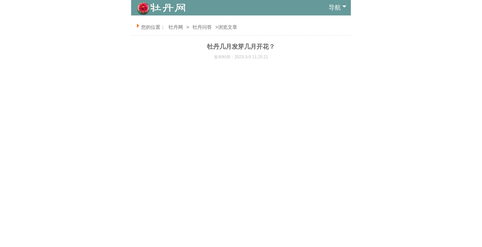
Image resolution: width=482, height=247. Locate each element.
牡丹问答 (202, 27)
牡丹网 (176, 27)
